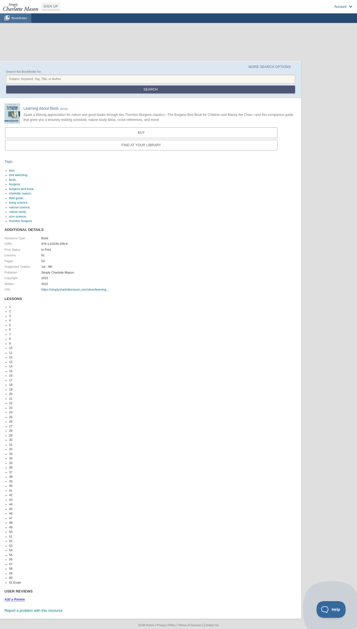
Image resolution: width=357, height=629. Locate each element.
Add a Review (14, 599)
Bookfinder (19, 18)
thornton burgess (20, 221)
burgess (14, 184)
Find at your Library (141, 145)
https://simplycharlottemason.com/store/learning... (75, 289)
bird (11, 170)
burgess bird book (21, 189)
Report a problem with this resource (33, 610)
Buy (141, 133)
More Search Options (270, 67)
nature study (17, 211)
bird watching (18, 175)
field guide (16, 198)
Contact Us (211, 625)
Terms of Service (189, 625)
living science (18, 202)
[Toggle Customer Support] (331, 609)
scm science (17, 216)
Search (150, 89)
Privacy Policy (166, 625)
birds (12, 179)
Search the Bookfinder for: (24, 71)
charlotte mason (20, 193)
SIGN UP (51, 6)
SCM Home (146, 625)
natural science (19, 207)
